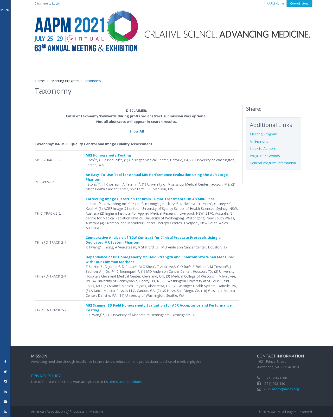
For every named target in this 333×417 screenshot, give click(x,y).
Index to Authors (263, 148)
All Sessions (259, 141)
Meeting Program (65, 81)
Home (40, 81)
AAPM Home (275, 3)
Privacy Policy (46, 376)
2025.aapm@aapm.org (281, 389)
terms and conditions (125, 381)
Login (56, 3)
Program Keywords (265, 155)
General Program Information (273, 163)
